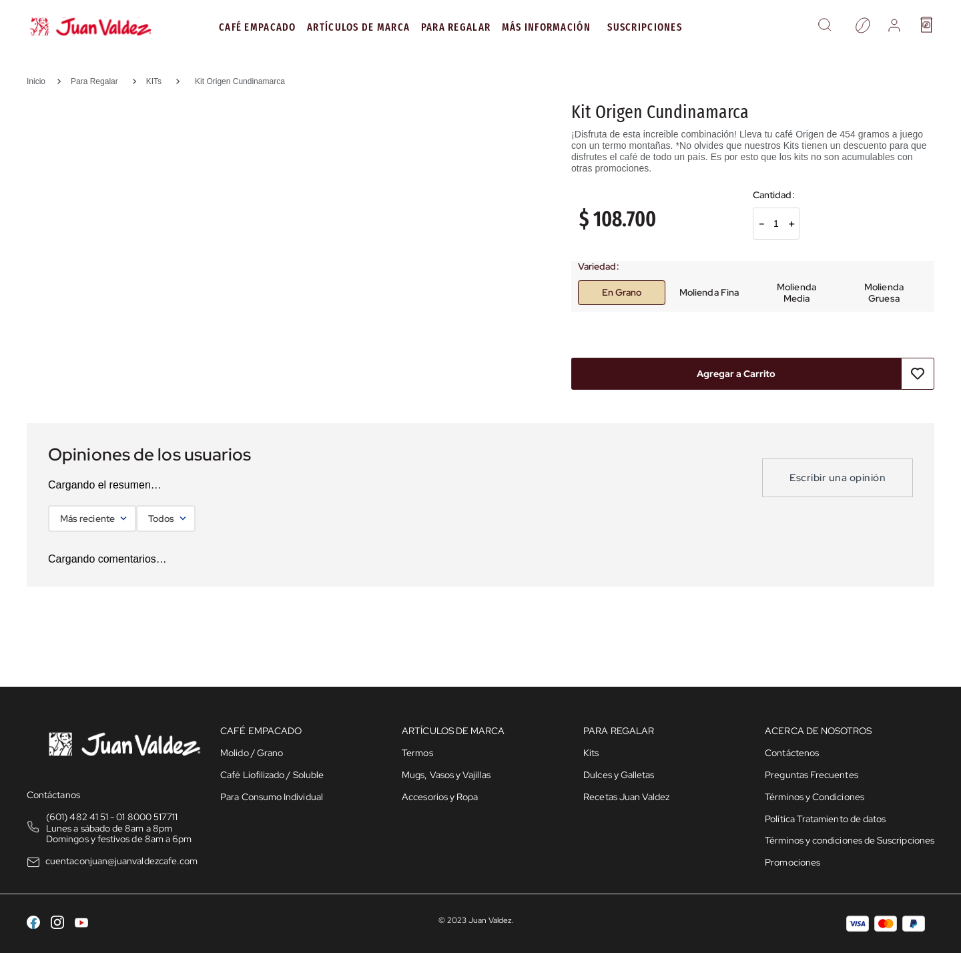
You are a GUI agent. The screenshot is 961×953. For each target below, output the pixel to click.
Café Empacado (257, 27)
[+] (791, 223)
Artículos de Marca (358, 27)
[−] (761, 223)
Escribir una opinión (837, 478)
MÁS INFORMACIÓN (546, 27)
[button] (824, 26)
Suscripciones (644, 27)
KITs (154, 81)
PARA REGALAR (456, 27)
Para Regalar (94, 81)
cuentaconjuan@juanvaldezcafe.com (121, 861)
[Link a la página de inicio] (40, 81)
